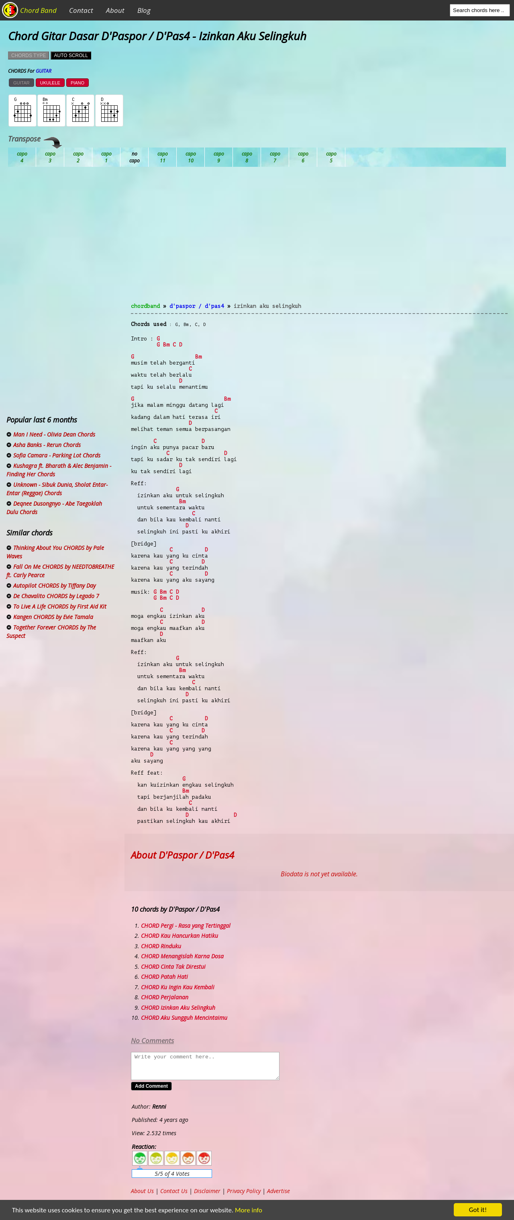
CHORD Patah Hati (164, 976)
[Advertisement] (319, 239)
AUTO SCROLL (71, 55)
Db (163, 157)
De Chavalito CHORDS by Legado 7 (56, 596)
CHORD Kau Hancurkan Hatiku (179, 935)
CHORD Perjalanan (164, 997)
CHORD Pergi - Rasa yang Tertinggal (185, 925)
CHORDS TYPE (28, 55)
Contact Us (174, 1191)
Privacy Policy (244, 1191)
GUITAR (21, 82)
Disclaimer (207, 1191)
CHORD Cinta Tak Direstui (173, 966)
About (115, 10)
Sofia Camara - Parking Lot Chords (56, 455)
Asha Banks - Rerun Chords (47, 445)
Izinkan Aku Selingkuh (267, 306)
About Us (142, 1191)
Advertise (278, 1191)
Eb (219, 157)
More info (245, 1210)
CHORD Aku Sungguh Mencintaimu (184, 1017)
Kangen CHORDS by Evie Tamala (53, 617)
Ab (22, 157)
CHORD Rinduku (161, 946)
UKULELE (50, 82)
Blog (144, 10)
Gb (303, 157)
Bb (78, 157)
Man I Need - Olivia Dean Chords (54, 434)
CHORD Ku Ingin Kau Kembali (177, 987)
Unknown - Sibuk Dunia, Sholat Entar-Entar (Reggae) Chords (57, 489)
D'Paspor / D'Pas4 (196, 306)
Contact (81, 10)
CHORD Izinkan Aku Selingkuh (178, 1007)
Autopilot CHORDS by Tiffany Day (54, 585)
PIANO (77, 82)
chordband (145, 306)
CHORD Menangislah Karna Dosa (182, 956)
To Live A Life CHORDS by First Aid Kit (59, 606)
